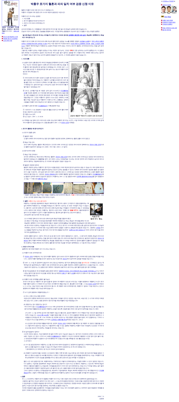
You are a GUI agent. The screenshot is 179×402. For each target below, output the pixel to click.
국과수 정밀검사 (50, 174)
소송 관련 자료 (7, 40)
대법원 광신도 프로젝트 (10, 38)
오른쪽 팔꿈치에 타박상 (85, 176)
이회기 (63, 273)
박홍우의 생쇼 (42, 179)
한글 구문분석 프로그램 (169, 28)
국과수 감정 (65, 122)
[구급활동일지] (43, 106)
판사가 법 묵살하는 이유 (10, 36)
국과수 (65, 259)
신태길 (98, 228)
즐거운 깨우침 (166, 30)
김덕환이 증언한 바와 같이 (77, 35)
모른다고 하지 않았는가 (77, 230)
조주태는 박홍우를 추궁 (59, 320)
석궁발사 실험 (84, 41)
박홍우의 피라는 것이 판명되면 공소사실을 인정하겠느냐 (77, 271)
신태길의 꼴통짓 (167, 24)
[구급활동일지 (97, 174)
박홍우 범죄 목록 (167, 20)
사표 (72, 273)
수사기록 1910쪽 (42, 315)
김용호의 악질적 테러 (168, 22)
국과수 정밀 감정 (95, 144)
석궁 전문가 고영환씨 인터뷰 (80, 43)
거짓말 (165, 1)
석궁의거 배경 (166, 5)
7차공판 (171, 1)
